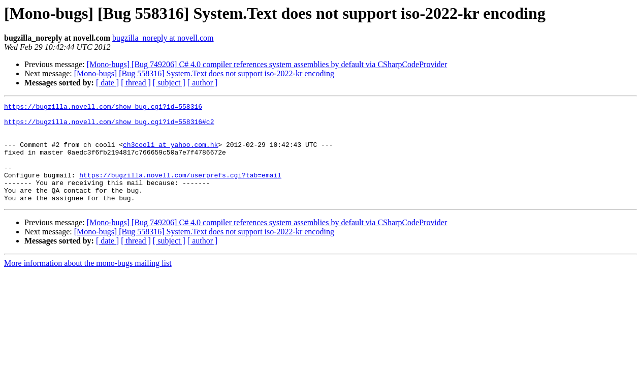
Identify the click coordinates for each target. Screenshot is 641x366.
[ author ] (202, 82)
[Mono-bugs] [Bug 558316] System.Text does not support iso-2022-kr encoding (204, 73)
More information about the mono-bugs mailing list (88, 283)
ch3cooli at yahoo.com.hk (170, 153)
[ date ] (107, 82)
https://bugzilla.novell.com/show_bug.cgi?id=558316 (103, 107)
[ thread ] (136, 82)
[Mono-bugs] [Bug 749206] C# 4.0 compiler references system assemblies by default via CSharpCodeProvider (267, 64)
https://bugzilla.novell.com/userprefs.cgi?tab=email (180, 190)
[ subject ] (169, 82)
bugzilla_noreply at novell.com (163, 38)
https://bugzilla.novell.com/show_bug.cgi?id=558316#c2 (109, 126)
